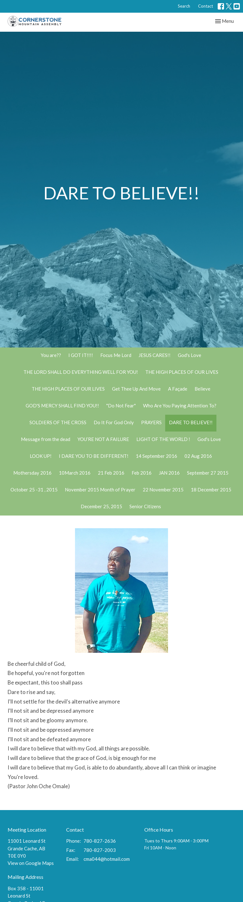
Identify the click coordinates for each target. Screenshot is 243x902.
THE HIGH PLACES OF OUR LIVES (181, 372)
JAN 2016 (169, 473)
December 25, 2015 (101, 506)
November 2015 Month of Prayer (100, 489)
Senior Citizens (145, 506)
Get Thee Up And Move (136, 389)
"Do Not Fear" (121, 405)
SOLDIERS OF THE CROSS (57, 422)
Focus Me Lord (115, 355)
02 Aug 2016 (198, 456)
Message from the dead (45, 439)
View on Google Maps (31, 863)
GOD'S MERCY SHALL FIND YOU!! (62, 405)
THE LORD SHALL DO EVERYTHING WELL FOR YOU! (80, 372)
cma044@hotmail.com (107, 859)
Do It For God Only (114, 422)
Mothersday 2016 (32, 473)
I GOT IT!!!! (80, 355)
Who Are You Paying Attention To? (179, 405)
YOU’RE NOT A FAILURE (103, 439)
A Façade (177, 389)
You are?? (51, 355)
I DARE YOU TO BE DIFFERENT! (93, 456)
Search (184, 6)
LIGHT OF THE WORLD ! (163, 439)
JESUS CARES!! (155, 355)
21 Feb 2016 (111, 473)
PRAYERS (151, 422)
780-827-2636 (100, 841)
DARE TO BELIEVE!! (191, 422)
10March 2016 (74, 473)
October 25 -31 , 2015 (34, 489)
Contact (205, 6)
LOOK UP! (41, 456)
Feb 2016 (142, 473)
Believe (202, 389)
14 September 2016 (156, 456)
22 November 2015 (163, 489)
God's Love (189, 355)
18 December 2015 (211, 489)
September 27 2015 (207, 473)
